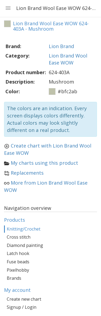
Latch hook (18, 253)
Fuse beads (18, 262)
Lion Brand (61, 46)
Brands (14, 278)
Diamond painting (25, 245)
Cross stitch (18, 237)
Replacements (27, 173)
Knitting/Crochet (23, 229)
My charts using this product (44, 163)
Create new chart (24, 299)
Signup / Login (21, 307)
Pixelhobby (18, 270)
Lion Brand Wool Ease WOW (68, 59)
